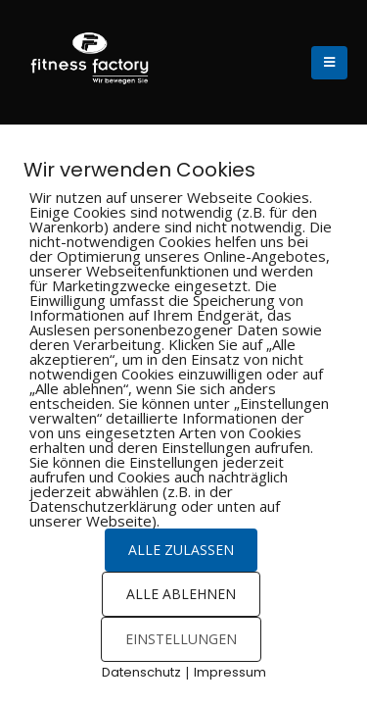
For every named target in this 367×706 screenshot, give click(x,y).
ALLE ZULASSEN (181, 549)
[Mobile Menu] (329, 62)
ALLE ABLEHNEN (181, 593)
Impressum (230, 672)
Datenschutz (141, 672)
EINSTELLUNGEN (181, 639)
